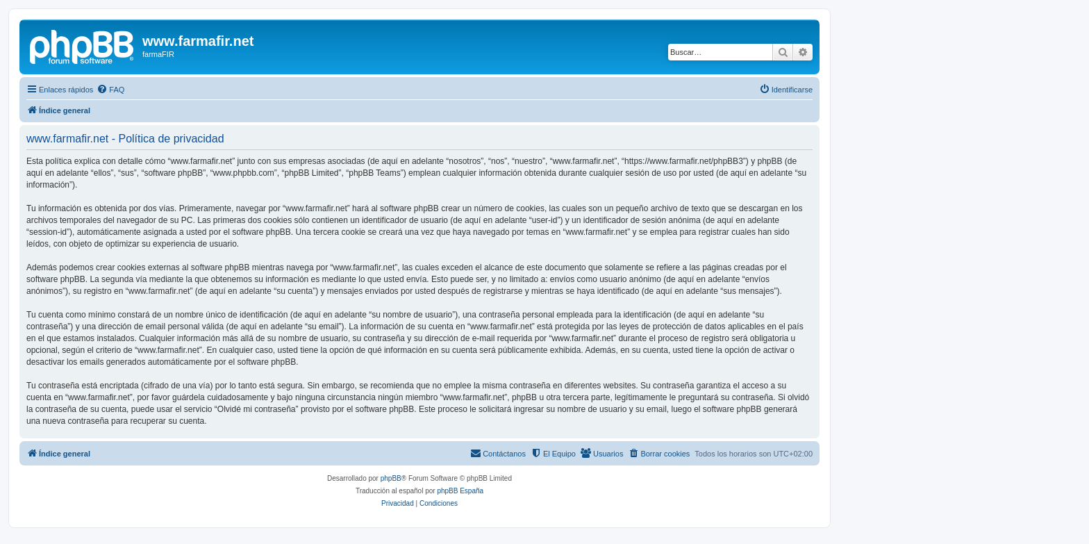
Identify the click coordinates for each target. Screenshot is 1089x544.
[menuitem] (110, 89)
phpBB (391, 478)
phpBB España (460, 491)
